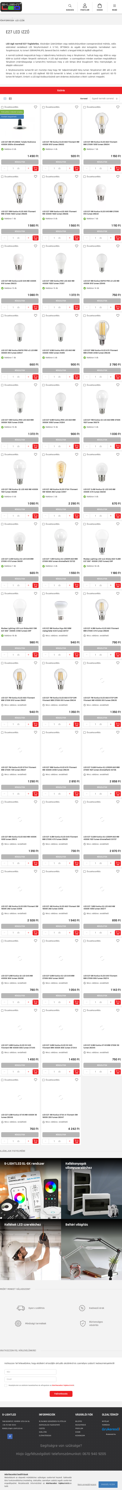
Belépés (78, 1421)
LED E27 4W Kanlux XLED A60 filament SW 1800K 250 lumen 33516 (61, 907)
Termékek (106, 1425)
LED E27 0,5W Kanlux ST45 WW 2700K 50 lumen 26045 (101, 1046)
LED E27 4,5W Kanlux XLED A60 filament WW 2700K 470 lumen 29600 (101, 629)
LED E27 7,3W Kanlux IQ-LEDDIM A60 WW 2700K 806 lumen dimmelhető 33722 (60, 560)
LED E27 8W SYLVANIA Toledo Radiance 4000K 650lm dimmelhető (18, 143)
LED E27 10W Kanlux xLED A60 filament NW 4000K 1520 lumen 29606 (59, 212)
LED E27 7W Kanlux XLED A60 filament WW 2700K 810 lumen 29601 (18, 699)
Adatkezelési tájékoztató (49, 1425)
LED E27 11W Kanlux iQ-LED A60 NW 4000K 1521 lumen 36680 (19, 490)
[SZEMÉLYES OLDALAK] (85, 7)
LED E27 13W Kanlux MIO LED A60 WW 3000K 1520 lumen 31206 (17, 421)
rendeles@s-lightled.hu (12, 1428)
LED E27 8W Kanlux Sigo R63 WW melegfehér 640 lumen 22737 (56, 629)
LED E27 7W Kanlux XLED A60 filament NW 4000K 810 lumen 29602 (60, 143)
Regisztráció (80, 1425)
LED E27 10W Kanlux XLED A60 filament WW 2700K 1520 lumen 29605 (18, 212)
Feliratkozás (61, 1393)
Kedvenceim (80, 1436)
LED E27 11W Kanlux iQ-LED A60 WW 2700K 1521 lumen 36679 (101, 421)
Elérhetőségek (45, 1436)
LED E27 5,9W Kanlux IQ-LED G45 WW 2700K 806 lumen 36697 (58, 977)
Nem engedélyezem (87, 1484)
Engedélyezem (108, 1484)
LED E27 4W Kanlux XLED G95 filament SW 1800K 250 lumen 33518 (19, 907)
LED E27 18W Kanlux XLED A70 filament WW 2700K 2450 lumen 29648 (100, 351)
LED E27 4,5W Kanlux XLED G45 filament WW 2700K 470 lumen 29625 (60, 838)
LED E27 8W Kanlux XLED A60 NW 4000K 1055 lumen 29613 (18, 838)
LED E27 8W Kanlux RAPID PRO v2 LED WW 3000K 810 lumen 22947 (19, 351)
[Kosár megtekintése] (99, 7)
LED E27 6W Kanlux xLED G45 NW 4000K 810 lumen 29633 (18, 282)
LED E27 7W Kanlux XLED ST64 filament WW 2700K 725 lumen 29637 (18, 768)
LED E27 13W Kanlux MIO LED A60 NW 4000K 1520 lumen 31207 (58, 282)
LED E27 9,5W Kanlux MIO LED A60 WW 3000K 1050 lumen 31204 (59, 421)
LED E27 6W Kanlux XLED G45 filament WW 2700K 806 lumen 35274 (100, 977)
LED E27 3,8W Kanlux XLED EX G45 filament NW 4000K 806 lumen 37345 (18, 1046)
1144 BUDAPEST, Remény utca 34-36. (16, 1421)
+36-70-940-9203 (9, 1425)
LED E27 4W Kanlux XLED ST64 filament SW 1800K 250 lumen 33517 (60, 490)
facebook (9, 1436)
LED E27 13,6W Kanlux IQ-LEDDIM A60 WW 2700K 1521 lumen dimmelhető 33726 (101, 768)
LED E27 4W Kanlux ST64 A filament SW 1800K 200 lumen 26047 (60, 1116)
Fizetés (42, 1428)
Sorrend (83, 98)
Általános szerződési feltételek (52, 1421)
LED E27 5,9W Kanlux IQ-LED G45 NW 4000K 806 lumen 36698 (17, 977)
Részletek (20, 162)
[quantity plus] (28, 168)
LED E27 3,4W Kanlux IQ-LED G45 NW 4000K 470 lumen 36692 (99, 490)
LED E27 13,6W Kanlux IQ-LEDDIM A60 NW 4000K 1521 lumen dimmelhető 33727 (101, 838)
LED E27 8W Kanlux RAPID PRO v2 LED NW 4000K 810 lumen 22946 (101, 282)
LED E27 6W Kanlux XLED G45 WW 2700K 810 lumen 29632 (101, 212)
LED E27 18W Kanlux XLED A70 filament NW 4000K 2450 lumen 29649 (59, 768)
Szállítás (43, 1432)
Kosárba (36, 168)
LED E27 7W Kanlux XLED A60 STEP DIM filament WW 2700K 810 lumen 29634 (59, 699)
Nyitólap (105, 1421)
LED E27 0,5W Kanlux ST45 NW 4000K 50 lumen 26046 (19, 1116)
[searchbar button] (70, 7)
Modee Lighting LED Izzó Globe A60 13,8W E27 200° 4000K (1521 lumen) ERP (102, 560)
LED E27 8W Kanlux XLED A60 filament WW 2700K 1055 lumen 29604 (100, 143)
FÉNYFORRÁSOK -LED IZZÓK (12, 20)
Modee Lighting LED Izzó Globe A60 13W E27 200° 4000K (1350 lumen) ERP (19, 629)
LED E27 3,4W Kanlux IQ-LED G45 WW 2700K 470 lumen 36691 (17, 560)
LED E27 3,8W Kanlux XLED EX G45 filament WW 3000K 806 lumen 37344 (59, 1046)
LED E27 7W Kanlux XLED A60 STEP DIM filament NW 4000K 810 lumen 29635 (100, 699)
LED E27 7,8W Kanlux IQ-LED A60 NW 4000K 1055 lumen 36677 (99, 907)
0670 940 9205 (94, 1453)
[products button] (114, 7)
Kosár (77, 1432)
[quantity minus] (4, 168)
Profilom (79, 1428)
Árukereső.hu (111, 1434)
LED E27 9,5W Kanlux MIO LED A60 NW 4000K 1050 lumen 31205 (58, 351)
